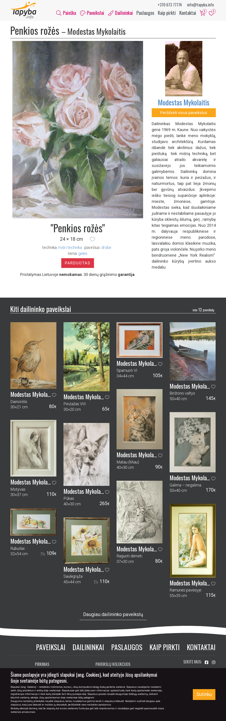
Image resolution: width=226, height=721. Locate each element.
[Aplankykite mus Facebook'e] (207, 663)
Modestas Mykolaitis (183, 102)
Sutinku (204, 694)
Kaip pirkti (167, 12)
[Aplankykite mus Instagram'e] (213, 663)
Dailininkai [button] (120, 12)
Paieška (66, 12)
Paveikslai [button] (92, 12)
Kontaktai (187, 12)
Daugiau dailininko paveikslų (113, 615)
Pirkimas (42, 665)
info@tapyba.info (200, 5)
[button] (92, 239)
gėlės (82, 254)
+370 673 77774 (170, 5)
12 (203, 310)
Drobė (106, 248)
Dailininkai (88, 647)
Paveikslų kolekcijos (113, 665)
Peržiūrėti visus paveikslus (183, 113)
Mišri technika (70, 248)
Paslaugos (145, 12)
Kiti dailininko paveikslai (40, 309)
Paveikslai (50, 647)
